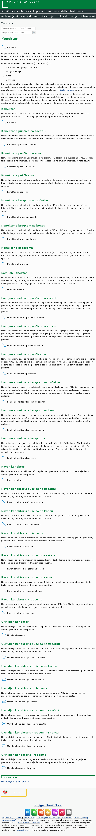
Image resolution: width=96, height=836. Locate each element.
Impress (38, 11)
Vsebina (5, 23)
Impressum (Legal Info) (12, 817)
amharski (26, 16)
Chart (71, 11)
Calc (29, 11)
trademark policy (23, 830)
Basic (80, 11)
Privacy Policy (29, 817)
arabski (38, 16)
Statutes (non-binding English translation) (54, 817)
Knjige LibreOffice (48, 805)
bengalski (76, 16)
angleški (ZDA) (10, 16)
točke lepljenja (67, 89)
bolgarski (62, 16)
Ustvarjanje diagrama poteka (15, 781)
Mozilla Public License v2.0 (29, 822)
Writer (20, 11)
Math (63, 11)
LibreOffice (8, 11)
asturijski (49, 16)
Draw (47, 11)
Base (56, 11)
